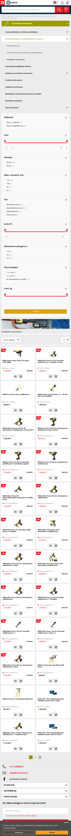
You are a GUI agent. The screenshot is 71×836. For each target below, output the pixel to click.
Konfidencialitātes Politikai (28, 816)
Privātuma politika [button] (9, 828)
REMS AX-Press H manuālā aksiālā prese (18, 699)
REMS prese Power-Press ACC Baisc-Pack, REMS (16, 361)
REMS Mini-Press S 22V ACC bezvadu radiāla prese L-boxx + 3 (51, 632)
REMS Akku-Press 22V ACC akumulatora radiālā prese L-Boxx (17, 564)
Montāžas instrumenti (13, 101)
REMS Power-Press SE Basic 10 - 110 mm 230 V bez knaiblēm (53, 395)
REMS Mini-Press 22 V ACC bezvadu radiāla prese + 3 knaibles (51, 598)
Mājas (3, 16)
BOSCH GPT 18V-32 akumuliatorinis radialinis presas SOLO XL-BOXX (51, 733)
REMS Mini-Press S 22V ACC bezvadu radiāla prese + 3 (16, 632)
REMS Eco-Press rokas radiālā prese (16, 394)
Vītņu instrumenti (37, 107)
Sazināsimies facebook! (18, 779)
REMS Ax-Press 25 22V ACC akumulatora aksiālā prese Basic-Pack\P (53, 429)
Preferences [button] (19, 832)
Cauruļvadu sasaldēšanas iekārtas (18, 66)
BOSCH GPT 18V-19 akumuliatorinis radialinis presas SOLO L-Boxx (51, 700)
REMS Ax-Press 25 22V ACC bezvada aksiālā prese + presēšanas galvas (16, 463)
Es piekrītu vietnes (21, 816)
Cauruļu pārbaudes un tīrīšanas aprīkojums (37, 32)
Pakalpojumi (10, 796)
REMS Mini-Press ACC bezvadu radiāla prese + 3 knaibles (17, 530)
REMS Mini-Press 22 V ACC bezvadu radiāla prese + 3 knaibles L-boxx (51, 361)
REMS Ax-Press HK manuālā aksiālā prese (51, 666)
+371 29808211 (16, 766)
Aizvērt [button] (66, 822)
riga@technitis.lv (18, 772)
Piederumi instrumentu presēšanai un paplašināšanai (24, 53)
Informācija (10, 790)
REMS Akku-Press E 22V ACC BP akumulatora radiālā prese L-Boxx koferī (18, 429)
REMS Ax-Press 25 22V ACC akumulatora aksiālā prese (53, 463)
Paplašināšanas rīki (13, 46)
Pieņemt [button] (52, 832)
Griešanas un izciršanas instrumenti (37, 73)
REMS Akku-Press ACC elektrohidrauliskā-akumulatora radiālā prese (18, 497)
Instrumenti (2, 2)
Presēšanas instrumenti (9, 18)
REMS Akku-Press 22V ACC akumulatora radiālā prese (52, 497)
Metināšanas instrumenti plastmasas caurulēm (23, 94)
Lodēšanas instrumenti (14, 87)
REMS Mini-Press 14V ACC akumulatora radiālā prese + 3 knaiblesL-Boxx (17, 733)
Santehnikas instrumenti (14, 16)
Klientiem (9, 785)
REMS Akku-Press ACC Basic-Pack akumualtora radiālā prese (50, 564)
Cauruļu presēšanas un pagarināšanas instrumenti (39, 16)
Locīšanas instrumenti (13, 80)
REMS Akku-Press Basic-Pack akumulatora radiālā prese (48, 530)
